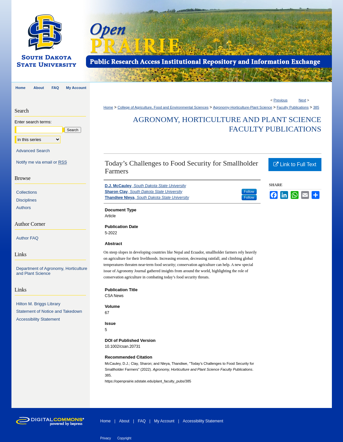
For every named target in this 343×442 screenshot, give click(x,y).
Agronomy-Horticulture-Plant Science (242, 107)
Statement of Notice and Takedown (49, 311)
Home (108, 107)
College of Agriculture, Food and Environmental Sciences (163, 107)
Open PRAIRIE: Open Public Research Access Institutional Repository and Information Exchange (208, 41)
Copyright (124, 438)
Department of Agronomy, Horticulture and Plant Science (51, 271)
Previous (281, 100)
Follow (249, 191)
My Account (164, 421)
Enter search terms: (33, 121)
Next (302, 100)
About (124, 421)
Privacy (105, 438)
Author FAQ (27, 238)
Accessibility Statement (38, 319)
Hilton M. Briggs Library (38, 303)
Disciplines (26, 200)
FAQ (142, 421)
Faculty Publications (293, 107)
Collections (26, 192)
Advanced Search (33, 150)
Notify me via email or (41, 162)
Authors (23, 207)
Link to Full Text (294, 164)
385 (316, 107)
